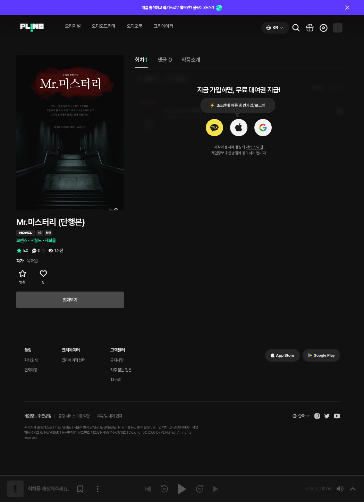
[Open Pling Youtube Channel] (337, 416)
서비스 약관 (254, 147)
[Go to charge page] (324, 28)
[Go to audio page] (32, 28)
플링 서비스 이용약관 (73, 416)
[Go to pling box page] (310, 28)
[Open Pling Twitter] (327, 416)
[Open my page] (338, 28)
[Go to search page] (296, 28)
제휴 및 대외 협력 (109, 416)
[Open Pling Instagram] (317, 416)
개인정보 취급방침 (224, 153)
